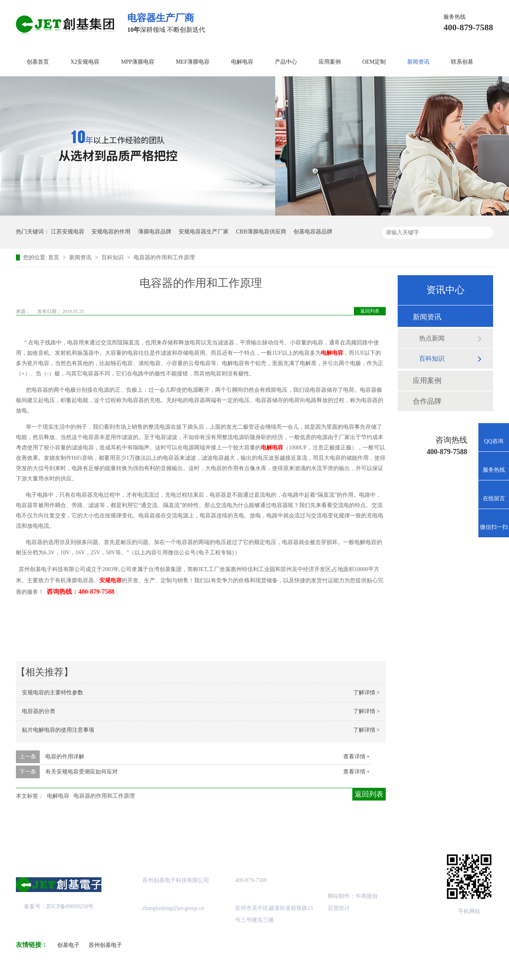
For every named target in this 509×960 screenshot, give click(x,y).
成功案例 (221, 828)
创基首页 (38, 62)
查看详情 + (356, 757)
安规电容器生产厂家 (204, 232)
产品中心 (286, 62)
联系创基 (462, 62)
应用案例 (330, 62)
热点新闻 (432, 338)
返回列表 (369, 311)
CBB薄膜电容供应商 (261, 232)
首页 (54, 257)
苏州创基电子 (105, 945)
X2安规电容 (84, 62)
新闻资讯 (418, 62)
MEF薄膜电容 (193, 62)
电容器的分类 (38, 711)
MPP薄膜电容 (137, 62)
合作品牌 (427, 401)
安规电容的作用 (110, 232)
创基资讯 (353, 828)
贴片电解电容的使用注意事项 (58, 730)
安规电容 (110, 580)
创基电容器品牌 (312, 232)
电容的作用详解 (64, 757)
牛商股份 (367, 896)
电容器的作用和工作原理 (164, 257)
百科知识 (113, 257)
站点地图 (287, 828)
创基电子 (68, 945)
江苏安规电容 (67, 232)
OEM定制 (374, 62)
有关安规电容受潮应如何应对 (81, 772)
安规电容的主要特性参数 (52, 693)
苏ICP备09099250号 (70, 906)
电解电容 (242, 62)
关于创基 (90, 828)
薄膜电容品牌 (154, 232)
